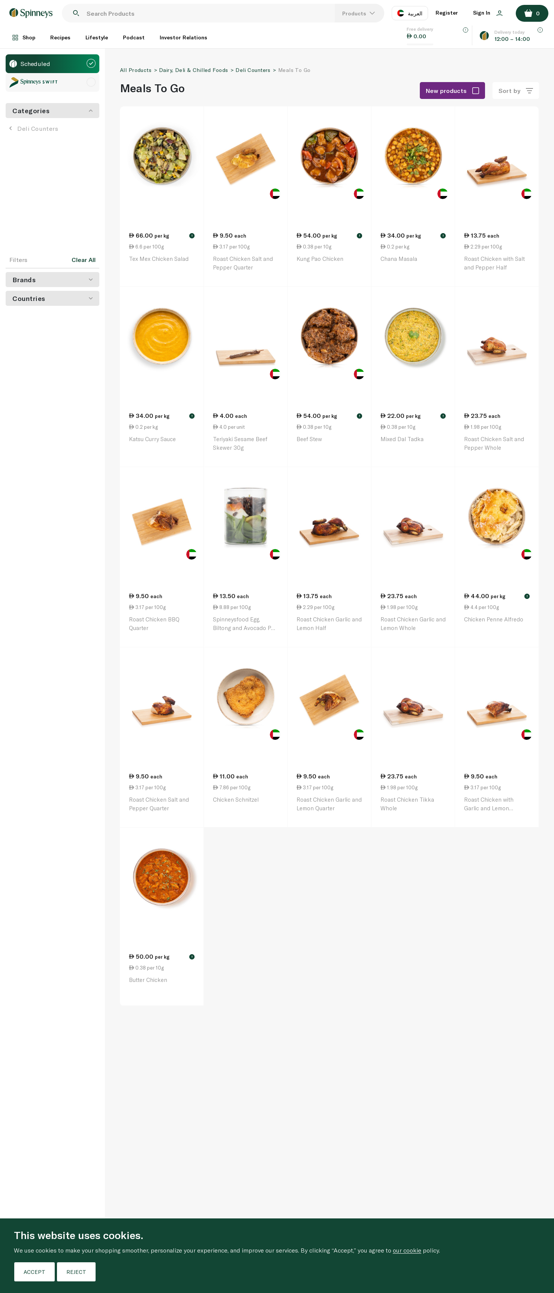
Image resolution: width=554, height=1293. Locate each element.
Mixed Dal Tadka (402, 438)
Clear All (84, 260)
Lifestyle (96, 37)
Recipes (60, 37)
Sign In (488, 12)
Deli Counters (33, 128)
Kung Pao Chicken (319, 258)
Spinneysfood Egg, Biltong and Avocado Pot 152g (244, 627)
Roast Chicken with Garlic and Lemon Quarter (489, 808)
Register (447, 12)
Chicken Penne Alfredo (493, 619)
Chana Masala (398, 258)
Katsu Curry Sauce (152, 438)
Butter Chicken (148, 979)
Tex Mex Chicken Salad (159, 258)
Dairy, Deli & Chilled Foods (193, 70)
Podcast (134, 37)
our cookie (407, 1250)
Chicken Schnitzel (236, 799)
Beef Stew (309, 438)
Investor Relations (183, 37)
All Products (135, 70)
